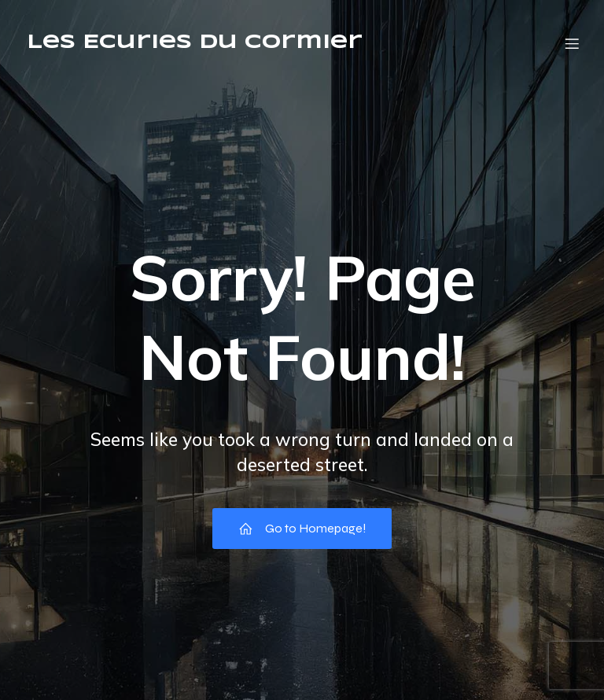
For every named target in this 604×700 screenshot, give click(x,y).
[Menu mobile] (571, 43)
